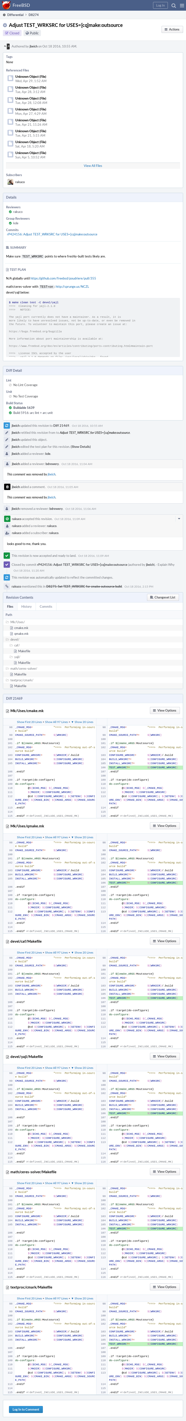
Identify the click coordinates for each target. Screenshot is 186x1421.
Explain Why (166, 563)
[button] (182, 5)
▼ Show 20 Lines (82, 721)
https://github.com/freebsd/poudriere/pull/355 (63, 278)
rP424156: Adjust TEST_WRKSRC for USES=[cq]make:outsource (52, 234)
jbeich (34, 46)
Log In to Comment (26, 1408)
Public (34, 33)
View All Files (93, 165)
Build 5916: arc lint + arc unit (33, 412)
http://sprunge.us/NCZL (72, 286)
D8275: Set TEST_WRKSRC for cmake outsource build (84, 585)
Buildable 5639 (24, 406)
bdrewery (52, 463)
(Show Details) (81, 445)
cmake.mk (21, 627)
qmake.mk (21, 632)
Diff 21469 (61, 424)
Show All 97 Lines (56, 721)
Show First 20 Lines (29, 721)
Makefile (24, 650)
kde (15, 223)
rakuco (20, 182)
